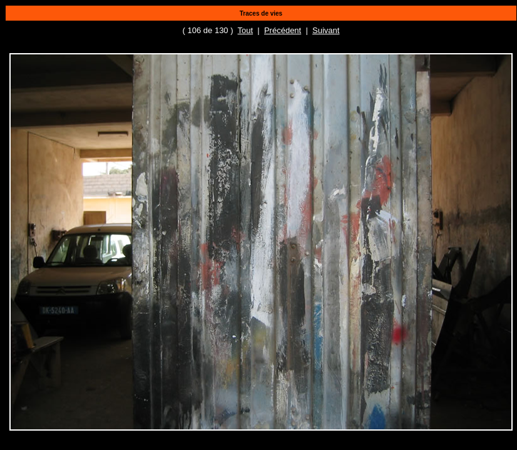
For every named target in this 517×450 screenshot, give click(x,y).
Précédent (282, 30)
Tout (245, 30)
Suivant (325, 30)
